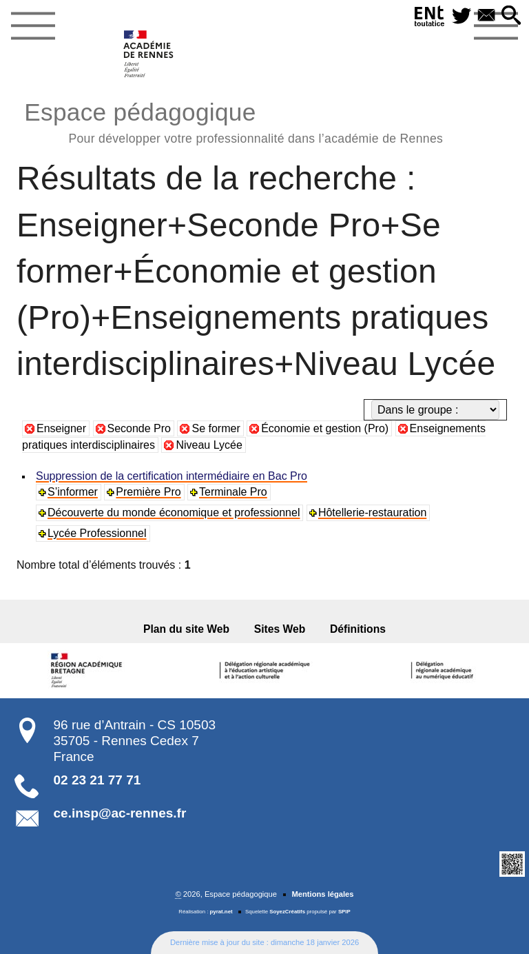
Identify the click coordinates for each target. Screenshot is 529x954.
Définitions (358, 629)
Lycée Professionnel (97, 533)
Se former (215, 428)
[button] (511, 16)
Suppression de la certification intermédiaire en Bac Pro (171, 476)
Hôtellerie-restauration (372, 512)
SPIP (344, 912)
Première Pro (148, 492)
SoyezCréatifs (287, 912)
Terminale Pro (233, 492)
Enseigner (61, 428)
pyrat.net (221, 912)
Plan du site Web (186, 629)
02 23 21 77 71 (97, 780)
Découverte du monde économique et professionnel (174, 512)
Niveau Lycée (209, 445)
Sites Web (280, 629)
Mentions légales (322, 894)
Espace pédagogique (233, 121)
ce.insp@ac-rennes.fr (120, 813)
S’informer (73, 492)
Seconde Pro (139, 428)
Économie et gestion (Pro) (324, 428)
